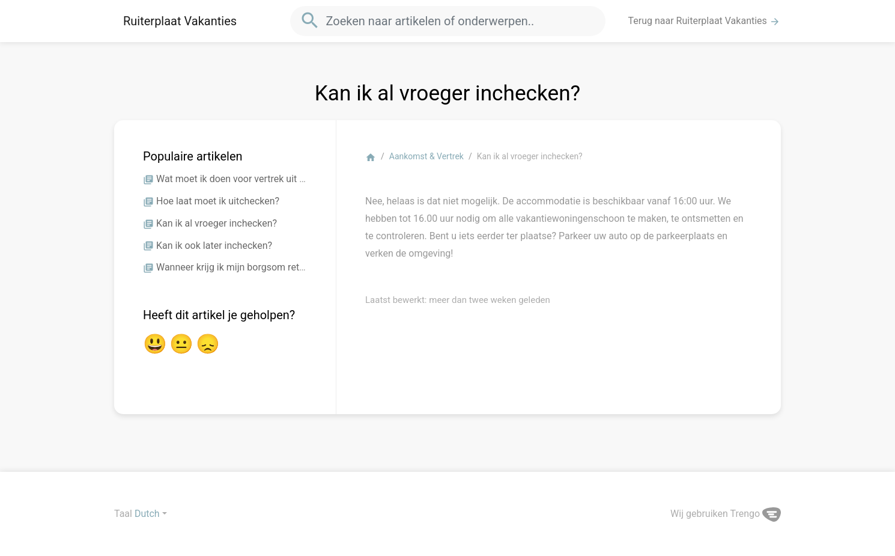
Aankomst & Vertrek (426, 156)
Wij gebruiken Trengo (725, 513)
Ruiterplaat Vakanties (180, 21)
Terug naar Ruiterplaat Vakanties (704, 21)
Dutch (147, 513)
